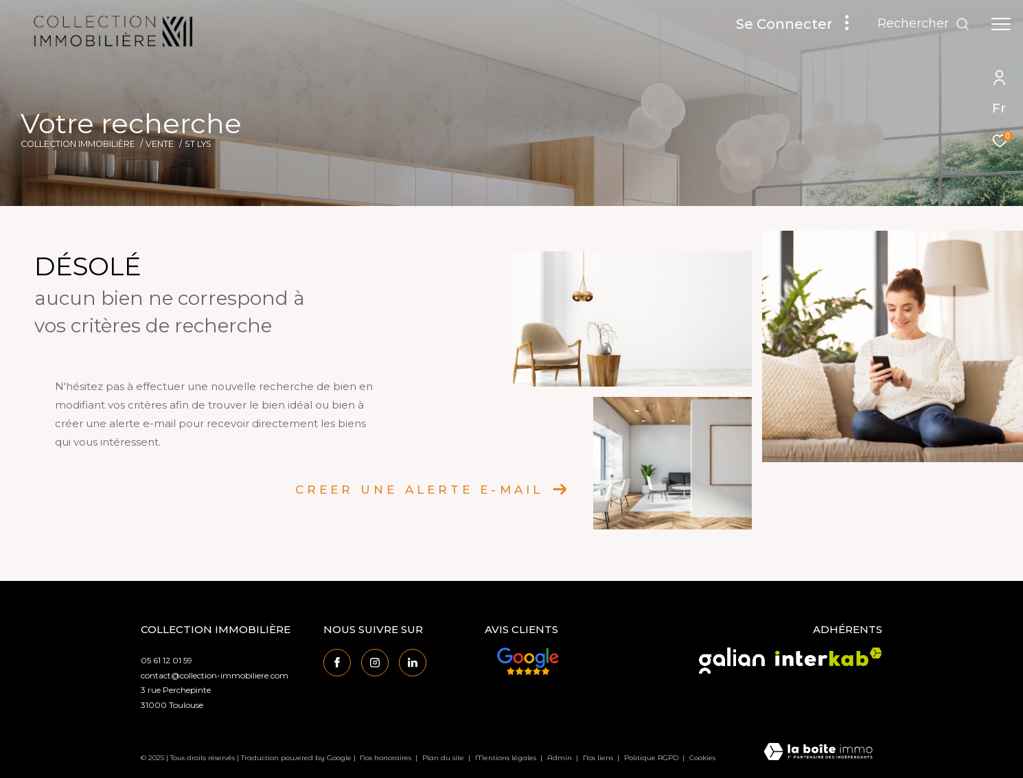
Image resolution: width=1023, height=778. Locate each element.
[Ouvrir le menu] (1001, 24)
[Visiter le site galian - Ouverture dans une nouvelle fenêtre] (732, 661)
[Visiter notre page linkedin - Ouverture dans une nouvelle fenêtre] (412, 662)
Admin (560, 757)
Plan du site (444, 757)
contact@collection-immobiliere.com (214, 675)
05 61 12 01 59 (166, 660)
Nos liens (599, 757)
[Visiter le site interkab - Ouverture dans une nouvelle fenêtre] (828, 657)
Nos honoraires (385, 757)
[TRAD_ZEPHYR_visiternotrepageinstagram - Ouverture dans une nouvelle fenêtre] (375, 662)
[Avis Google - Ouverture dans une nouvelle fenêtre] (528, 661)
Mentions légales (506, 757)
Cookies (702, 758)
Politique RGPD (651, 757)
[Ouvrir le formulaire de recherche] (923, 24)
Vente (160, 144)
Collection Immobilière (78, 144)
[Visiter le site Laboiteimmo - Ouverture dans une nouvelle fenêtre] (818, 752)
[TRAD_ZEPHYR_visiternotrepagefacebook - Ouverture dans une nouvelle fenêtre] (337, 662)
